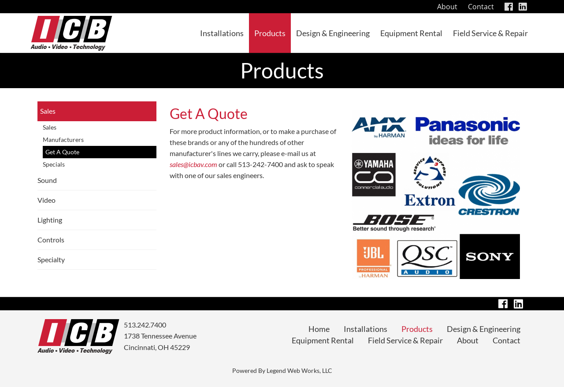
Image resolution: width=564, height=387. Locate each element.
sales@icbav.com (193, 164)
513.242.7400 (145, 324)
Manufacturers (63, 139)
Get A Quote (62, 152)
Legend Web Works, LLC (299, 370)
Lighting (49, 220)
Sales (48, 111)
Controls (50, 239)
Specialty (51, 259)
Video (46, 200)
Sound (47, 180)
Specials (54, 164)
